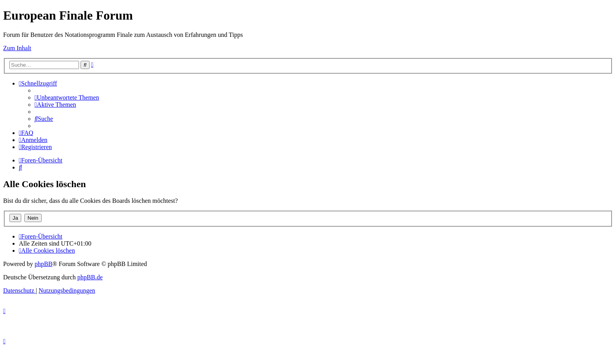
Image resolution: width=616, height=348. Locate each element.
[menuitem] (67, 97)
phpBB (43, 264)
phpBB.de (90, 277)
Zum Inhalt (17, 48)
